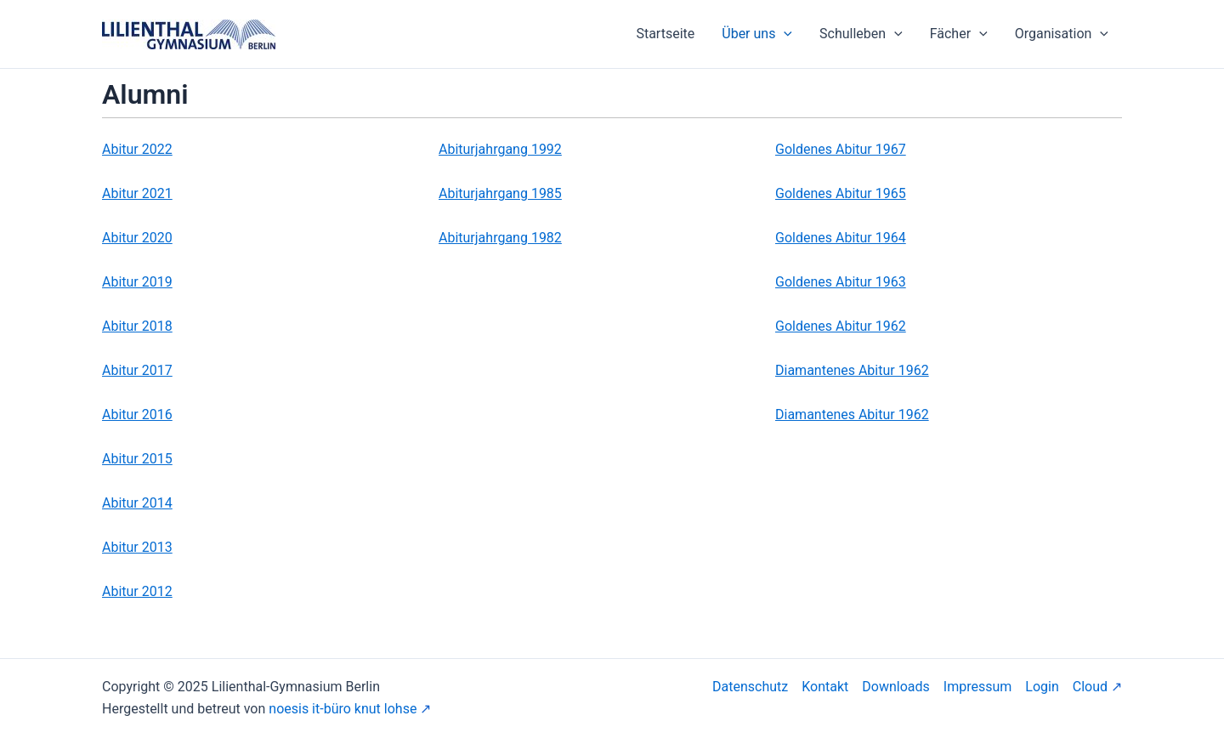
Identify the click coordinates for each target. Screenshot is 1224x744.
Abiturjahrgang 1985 (500, 193)
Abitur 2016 (137, 414)
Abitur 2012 (137, 591)
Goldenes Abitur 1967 (840, 149)
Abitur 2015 (137, 459)
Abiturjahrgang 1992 (500, 149)
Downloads (895, 687)
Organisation (1061, 34)
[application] (783, 34)
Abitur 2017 (137, 370)
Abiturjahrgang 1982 (500, 238)
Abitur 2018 (137, 326)
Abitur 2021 (137, 193)
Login (1041, 687)
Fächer (959, 34)
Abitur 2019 (137, 282)
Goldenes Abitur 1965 (840, 193)
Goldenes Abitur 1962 (840, 326)
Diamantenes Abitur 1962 (852, 370)
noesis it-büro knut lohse (342, 709)
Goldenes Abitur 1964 (840, 238)
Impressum (978, 687)
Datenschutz (750, 687)
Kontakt (825, 687)
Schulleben (861, 34)
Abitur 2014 (137, 503)
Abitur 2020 (137, 238)
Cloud (1090, 687)
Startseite (665, 34)
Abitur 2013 (137, 547)
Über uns (757, 34)
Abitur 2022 (137, 149)
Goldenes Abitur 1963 (840, 282)
